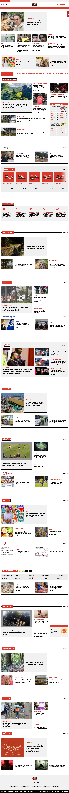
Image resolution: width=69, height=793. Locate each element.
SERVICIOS (48, 7)
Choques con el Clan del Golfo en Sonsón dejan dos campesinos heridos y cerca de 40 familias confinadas (15, 106)
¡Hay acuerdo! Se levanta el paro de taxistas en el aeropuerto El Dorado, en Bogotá (34, 215)
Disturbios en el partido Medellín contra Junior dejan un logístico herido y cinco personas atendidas (14, 465)
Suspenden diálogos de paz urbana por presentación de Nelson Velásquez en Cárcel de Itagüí (23, 325)
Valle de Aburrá (48, 73)
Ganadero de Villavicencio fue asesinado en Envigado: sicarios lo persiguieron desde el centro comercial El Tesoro (15, 308)
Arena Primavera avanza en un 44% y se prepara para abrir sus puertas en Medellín (41, 635)
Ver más (65, 79)
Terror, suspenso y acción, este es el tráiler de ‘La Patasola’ (23, 766)
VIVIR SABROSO (64, 7)
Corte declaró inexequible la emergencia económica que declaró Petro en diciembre (22, 553)
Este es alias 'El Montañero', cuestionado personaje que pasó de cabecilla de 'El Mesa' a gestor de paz (40, 110)
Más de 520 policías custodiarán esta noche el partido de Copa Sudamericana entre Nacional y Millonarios (41, 455)
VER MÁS (12, 188)
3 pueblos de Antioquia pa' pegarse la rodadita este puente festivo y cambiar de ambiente (57, 681)
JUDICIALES (12, 7)
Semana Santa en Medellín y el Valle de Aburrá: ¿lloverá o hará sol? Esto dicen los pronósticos (15, 725)
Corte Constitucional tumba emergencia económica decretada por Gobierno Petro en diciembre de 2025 (23, 157)
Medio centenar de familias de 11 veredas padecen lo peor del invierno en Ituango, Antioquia (31, 132)
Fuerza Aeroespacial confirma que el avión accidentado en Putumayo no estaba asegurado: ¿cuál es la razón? (57, 157)
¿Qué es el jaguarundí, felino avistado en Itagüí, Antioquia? (35, 663)
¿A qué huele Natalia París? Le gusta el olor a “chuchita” (41, 622)
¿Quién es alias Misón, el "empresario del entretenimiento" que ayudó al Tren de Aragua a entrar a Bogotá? (17, 371)
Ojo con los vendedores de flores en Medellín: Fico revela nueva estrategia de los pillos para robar (41, 299)
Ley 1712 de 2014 (65, 791)
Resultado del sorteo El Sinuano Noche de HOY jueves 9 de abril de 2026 (24, 63)
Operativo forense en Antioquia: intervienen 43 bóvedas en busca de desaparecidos (57, 37)
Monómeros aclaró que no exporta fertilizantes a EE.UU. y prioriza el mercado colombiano (23, 588)
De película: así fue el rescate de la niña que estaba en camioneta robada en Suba (58, 353)
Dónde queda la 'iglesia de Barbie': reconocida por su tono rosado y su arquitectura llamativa (23, 681)
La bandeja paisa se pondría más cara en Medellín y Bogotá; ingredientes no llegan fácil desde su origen (23, 533)
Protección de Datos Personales (44, 791)
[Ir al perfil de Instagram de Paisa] (38, 782)
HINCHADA (26, 7)
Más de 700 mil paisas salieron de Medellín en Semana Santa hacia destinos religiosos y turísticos (23, 421)
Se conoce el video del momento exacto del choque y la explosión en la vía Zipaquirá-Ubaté (58, 363)
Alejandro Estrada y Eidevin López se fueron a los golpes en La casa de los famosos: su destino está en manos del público (48, 215)
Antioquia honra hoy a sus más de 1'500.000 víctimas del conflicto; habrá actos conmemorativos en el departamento (58, 63)
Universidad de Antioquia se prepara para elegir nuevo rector (23, 265)
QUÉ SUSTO (55, 7)
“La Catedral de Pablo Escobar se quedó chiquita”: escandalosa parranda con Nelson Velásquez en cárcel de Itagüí (57, 46)
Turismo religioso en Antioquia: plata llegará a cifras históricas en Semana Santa (57, 533)
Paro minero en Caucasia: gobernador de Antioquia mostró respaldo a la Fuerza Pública (14, 632)
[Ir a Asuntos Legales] (9, 317)
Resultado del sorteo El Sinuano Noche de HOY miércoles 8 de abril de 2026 (35, 515)
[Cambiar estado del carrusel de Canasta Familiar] (9, 1)
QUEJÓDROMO (4, 7)
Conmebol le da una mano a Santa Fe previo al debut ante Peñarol (23, 482)
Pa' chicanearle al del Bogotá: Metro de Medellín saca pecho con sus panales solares (35, 403)
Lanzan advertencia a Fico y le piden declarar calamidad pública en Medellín (35, 22)
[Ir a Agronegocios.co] (25, 571)
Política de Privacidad (23, 791)
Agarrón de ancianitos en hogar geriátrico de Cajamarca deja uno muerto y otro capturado (21, 215)
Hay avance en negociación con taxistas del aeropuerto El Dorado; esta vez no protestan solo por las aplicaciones (61, 215)
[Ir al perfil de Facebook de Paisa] (30, 782)
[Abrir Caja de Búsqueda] (66, 4)
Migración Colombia (59, 73)
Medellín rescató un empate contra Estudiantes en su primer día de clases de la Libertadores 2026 (58, 98)
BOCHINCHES (41, 7)
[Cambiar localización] (61, 4)
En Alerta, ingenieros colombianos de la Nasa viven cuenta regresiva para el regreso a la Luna (58, 372)
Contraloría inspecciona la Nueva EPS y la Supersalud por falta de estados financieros (57, 325)
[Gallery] (34, 180)
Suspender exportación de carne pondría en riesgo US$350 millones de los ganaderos (56, 588)
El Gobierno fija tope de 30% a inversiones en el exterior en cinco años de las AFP (57, 553)
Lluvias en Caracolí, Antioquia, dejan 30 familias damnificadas (35, 247)
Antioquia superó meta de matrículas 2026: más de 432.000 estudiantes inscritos (41, 727)
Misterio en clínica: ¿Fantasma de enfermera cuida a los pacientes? (57, 766)
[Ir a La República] (4, 543)
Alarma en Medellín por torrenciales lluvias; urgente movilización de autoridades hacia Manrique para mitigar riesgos (57, 265)
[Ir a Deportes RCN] (7, 473)
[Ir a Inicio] (34, 4)
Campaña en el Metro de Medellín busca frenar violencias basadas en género (41, 715)
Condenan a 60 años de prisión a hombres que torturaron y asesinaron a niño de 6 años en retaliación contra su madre (39, 48)
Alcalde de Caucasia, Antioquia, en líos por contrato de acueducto (41, 311)
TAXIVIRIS (20, 7)
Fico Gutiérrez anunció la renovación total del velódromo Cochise (39, 468)
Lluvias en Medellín (20, 73)
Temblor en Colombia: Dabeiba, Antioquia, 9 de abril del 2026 (8, 46)
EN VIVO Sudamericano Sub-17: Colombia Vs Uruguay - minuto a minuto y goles (57, 482)
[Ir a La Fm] (5, 147)
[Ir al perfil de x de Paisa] (34, 782)
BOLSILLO (33, 7)
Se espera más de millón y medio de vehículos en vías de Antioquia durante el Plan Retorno (57, 421)
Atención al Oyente (33, 791)
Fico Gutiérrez (31, 73)
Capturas (39, 73)
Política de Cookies (55, 791)
